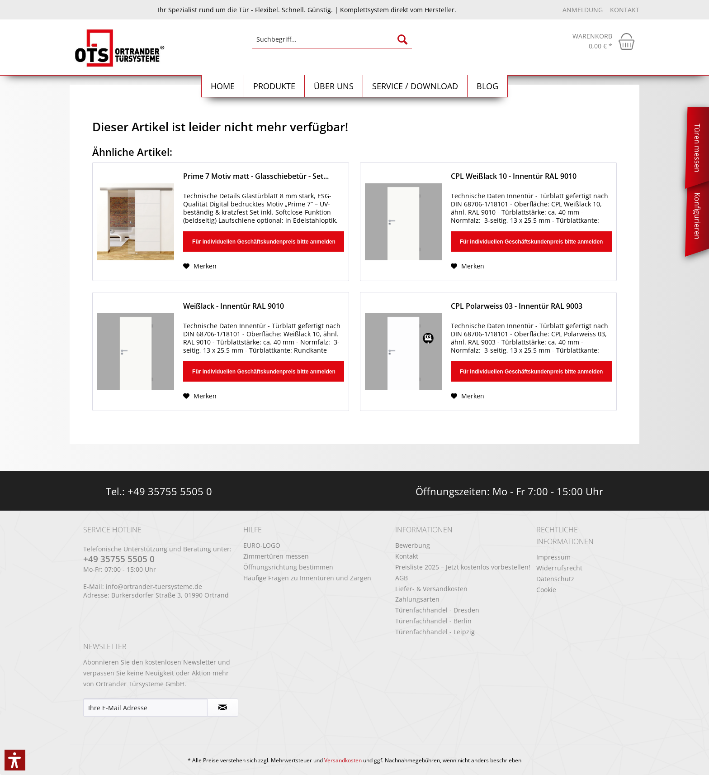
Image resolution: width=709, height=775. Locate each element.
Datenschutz (555, 578)
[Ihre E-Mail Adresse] (145, 707)
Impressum (553, 557)
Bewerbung (412, 545)
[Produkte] (274, 86)
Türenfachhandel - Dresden (437, 610)
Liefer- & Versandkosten (431, 588)
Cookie (546, 589)
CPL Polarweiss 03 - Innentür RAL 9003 (516, 306)
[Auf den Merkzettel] (200, 266)
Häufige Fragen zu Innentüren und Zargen (307, 578)
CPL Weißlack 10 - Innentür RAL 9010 (514, 176)
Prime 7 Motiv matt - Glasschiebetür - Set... (256, 176)
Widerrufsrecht (559, 568)
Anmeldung (583, 9)
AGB (401, 578)
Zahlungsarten (417, 599)
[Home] (223, 86)
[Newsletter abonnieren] (222, 707)
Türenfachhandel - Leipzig (435, 631)
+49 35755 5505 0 (170, 491)
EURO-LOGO (261, 545)
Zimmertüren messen (276, 556)
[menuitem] (332, 43)
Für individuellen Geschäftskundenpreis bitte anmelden (264, 242)
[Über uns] (334, 86)
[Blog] (488, 86)
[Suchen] (402, 39)
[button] (15, 760)
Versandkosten (343, 760)
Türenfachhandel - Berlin (433, 621)
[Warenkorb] (603, 41)
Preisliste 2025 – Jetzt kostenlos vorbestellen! (462, 567)
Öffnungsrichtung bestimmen (288, 567)
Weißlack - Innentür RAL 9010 (233, 306)
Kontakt (624, 9)
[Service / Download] (415, 86)
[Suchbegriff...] (332, 39)
